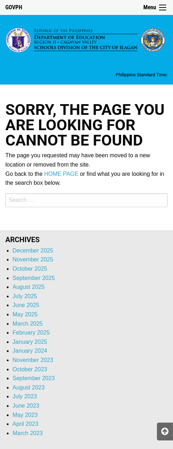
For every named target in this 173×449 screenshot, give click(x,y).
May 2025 (25, 314)
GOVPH (13, 7)
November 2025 (33, 259)
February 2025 (31, 333)
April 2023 (25, 424)
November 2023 (33, 360)
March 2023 (28, 433)
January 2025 (30, 342)
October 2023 (30, 369)
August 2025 (29, 287)
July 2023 (25, 396)
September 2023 (34, 378)
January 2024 (30, 351)
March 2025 (28, 324)
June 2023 (26, 406)
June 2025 (26, 305)
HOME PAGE (61, 174)
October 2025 (30, 269)
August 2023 (29, 387)
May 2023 (25, 415)
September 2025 (34, 278)
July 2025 (25, 296)
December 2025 (33, 251)
